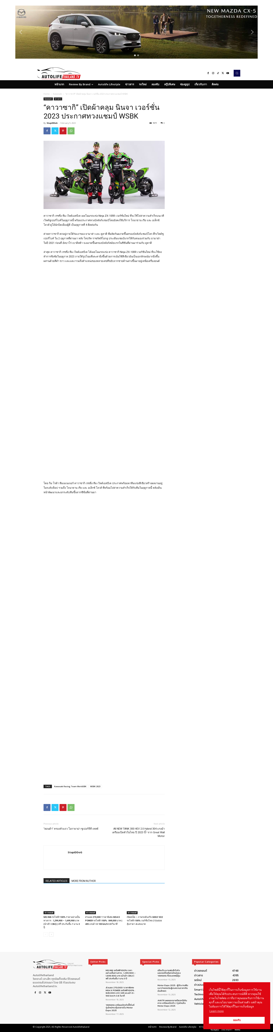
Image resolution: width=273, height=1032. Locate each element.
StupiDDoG (52, 123)
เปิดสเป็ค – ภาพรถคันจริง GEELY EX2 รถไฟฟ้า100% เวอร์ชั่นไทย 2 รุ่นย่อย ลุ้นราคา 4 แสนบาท (145, 910)
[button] (136, 32)
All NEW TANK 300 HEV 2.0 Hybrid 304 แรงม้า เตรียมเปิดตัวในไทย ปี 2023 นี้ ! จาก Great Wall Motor (138, 822)
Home (47, 93)
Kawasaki (57, 93)
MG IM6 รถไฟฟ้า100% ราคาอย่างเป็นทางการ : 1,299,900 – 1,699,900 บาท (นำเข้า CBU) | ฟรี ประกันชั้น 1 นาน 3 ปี (121, 964)
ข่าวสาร (58, 99)
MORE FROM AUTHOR (84, 871)
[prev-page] (46, 924)
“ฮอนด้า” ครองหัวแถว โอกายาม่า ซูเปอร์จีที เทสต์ (71, 818)
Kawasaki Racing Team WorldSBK (70, 776)
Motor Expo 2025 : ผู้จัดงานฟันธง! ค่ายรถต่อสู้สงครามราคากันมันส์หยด (173, 978)
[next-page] (51, 924)
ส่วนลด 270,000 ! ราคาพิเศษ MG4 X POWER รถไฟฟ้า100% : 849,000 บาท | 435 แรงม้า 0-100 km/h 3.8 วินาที (103, 910)
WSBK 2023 (95, 776)
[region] (136, 32)
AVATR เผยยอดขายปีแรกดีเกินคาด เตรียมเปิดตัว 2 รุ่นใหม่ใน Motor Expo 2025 (172, 993)
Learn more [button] (216, 1011)
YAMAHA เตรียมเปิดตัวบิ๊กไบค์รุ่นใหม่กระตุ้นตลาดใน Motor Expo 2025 (120, 997)
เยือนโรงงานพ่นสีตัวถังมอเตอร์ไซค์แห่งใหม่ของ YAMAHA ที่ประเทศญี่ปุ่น (169, 963)
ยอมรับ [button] (237, 1020)
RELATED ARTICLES (56, 871)
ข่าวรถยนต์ (49, 902)
